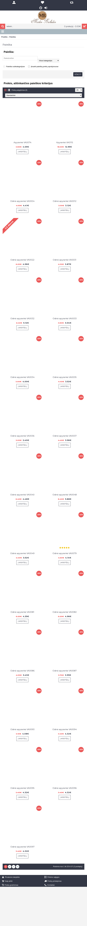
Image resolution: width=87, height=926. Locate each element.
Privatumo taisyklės (11, 877)
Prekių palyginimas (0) (19, 90)
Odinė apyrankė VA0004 (22, 201)
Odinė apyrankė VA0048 (65, 494)
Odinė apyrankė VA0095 (22, 788)
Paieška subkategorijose (14, 66)
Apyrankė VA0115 (64, 142)
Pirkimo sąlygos (51, 877)
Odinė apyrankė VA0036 (22, 436)
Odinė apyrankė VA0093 (22, 729)
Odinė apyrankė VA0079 (65, 553)
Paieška (12, 37)
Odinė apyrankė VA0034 (22, 377)
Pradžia (4, 37)
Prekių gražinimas (10, 885)
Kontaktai (49, 885)
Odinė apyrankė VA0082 (65, 612)
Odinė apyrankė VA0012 (64, 201)
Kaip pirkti (7, 881)
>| (17, 867)
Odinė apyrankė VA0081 (22, 612)
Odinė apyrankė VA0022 (22, 260)
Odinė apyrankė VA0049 (22, 553)
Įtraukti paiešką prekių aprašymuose (43, 66)
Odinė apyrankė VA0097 (22, 846)
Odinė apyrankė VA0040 (22, 494)
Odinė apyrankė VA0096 (65, 788)
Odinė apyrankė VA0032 (22, 318)
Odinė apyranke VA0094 (64, 729)
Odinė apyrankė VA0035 (65, 377)
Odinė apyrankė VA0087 (65, 670)
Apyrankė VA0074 (22, 142)
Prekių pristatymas (53, 881)
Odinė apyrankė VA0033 (65, 318)
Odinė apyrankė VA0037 (65, 436)
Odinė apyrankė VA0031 (64, 260)
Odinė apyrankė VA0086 (22, 670)
